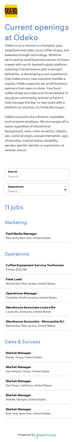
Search (12, 171)
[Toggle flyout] (65, 189)
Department (15, 186)
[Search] (37, 177)
